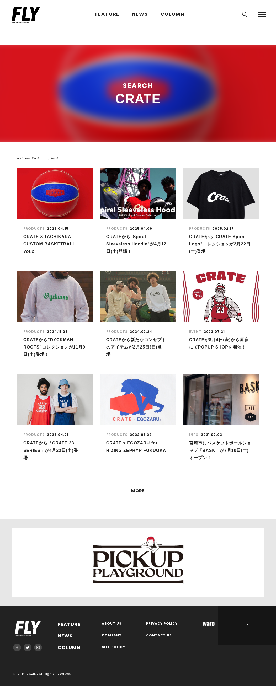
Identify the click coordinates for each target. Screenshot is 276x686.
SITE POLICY (113, 647)
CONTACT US (159, 635)
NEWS (140, 14)
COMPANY (111, 635)
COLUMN (172, 14)
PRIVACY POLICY (162, 624)
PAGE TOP (247, 625)
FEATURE (107, 14)
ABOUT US (111, 624)
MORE (138, 491)
